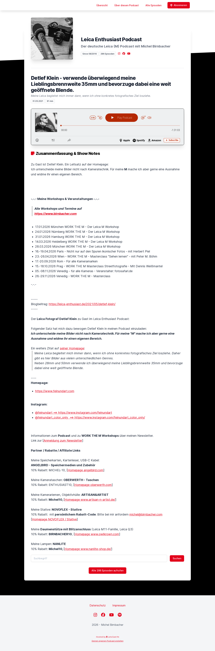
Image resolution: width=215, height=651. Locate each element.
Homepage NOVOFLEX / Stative (54, 519)
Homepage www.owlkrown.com (97, 534)
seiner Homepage (72, 348)
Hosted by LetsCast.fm (107, 637)
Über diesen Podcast (126, 5)
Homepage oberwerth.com (93, 485)
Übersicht (102, 5)
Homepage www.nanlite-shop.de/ (87, 549)
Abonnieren (178, 5)
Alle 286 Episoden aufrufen (107, 570)
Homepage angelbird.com (85, 470)
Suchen (177, 558)
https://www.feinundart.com (54, 391)
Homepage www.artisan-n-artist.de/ (89, 499)
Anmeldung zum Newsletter (63, 440)
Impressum (118, 605)
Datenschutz (98, 605)
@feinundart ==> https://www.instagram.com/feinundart (73, 412)
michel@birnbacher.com (145, 514)
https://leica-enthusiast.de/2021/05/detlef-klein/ (82, 304)
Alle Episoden (153, 5)
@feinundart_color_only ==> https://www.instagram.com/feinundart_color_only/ (90, 417)
